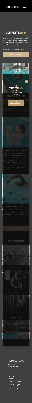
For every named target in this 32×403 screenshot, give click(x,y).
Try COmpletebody (16, 102)
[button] (24, 7)
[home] (13, 7)
